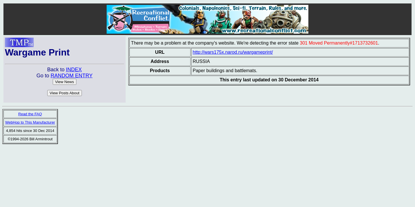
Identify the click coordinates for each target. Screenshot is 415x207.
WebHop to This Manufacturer (30, 122)
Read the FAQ (30, 114)
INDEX (74, 69)
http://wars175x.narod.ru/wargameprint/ (233, 52)
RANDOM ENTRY (71, 75)
